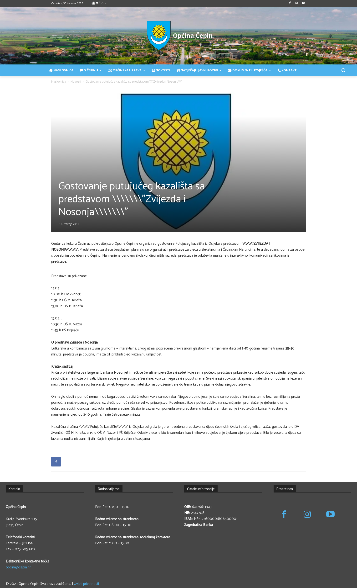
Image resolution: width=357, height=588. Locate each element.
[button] (343, 70)
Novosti (76, 81)
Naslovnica (58, 81)
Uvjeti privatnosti (86, 584)
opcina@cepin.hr (18, 567)
